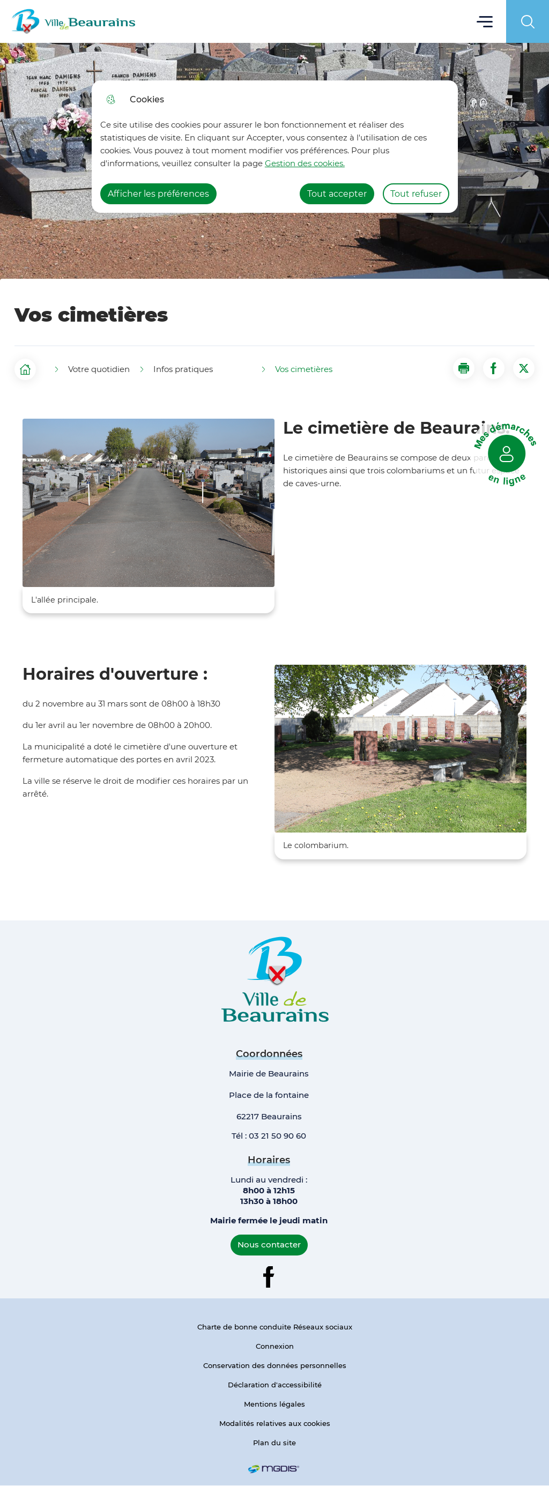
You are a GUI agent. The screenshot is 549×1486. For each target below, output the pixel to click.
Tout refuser (416, 194)
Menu (484, 21)
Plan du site (274, 1442)
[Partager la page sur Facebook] (494, 368)
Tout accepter (337, 194)
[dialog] (275, 146)
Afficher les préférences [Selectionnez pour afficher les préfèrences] (158, 194)
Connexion (275, 1346)
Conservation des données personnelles (274, 1365)
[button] (463, 368)
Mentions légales (274, 1404)
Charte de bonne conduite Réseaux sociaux (274, 1326)
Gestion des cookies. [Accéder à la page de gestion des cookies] (305, 163)
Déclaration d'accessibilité (275, 1384)
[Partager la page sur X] (524, 368)
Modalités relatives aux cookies (274, 1423)
